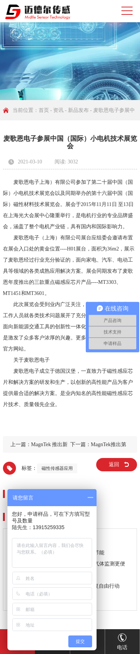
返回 (114, 464)
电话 (122, 639)
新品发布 (78, 110)
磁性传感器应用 (57, 468)
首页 (44, 110)
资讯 (58, 110)
